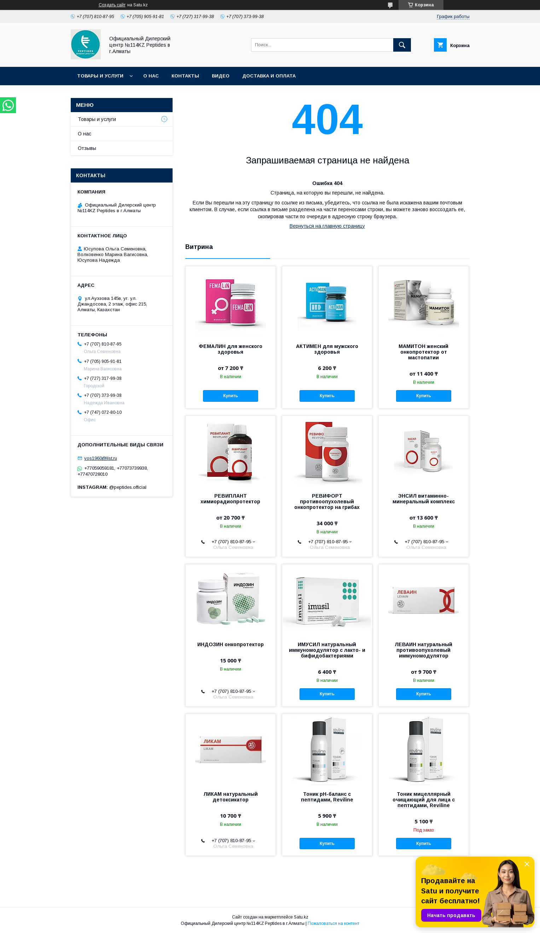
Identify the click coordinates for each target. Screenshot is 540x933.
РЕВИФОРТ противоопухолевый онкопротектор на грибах (327, 501)
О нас (151, 76)
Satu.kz (301, 917)
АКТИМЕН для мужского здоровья (327, 349)
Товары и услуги (100, 76)
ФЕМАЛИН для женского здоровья (230, 349)
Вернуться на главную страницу (327, 226)
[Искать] (402, 45)
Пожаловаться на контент (333, 923)
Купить (230, 395)
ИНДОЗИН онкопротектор (230, 644)
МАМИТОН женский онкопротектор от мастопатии (423, 351)
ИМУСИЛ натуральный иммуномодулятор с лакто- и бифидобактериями (327, 650)
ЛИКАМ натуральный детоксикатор (230, 796)
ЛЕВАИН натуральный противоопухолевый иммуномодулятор (423, 650)
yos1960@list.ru (100, 458)
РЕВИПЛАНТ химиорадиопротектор (230, 498)
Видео (221, 76)
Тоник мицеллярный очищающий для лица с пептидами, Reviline (424, 799)
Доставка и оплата (269, 76)
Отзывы (87, 148)
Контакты (185, 76)
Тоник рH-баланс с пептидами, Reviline (327, 796)
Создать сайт (112, 4)
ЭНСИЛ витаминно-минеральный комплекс (424, 498)
